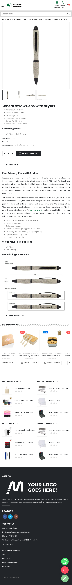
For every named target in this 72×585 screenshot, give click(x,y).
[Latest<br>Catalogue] (57, 2)
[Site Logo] (14, 5)
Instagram (16, 516)
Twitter (10, 516)
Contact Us (6, 558)
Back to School (54, 354)
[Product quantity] (8, 153)
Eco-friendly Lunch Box (46, 354)
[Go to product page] (12, 340)
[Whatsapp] (65, 561)
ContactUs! (63, 6)
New (52, 332)
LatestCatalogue (57, 6)
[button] (2, 324)
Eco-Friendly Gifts (16, 145)
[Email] (65, 570)
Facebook (5, 516)
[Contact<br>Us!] (63, 2)
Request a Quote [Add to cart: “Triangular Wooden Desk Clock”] (14, 363)
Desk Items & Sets (7, 354)
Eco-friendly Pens (28, 145)
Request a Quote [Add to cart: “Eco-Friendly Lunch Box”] (37, 363)
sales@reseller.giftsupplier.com (18, 532)
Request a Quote (29, 153)
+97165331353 (13, 536)
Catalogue (6, 566)
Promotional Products (10, 562)
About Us (5, 554)
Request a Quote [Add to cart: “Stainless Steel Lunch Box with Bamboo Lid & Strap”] (60, 363)
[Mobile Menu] (2, 6)
